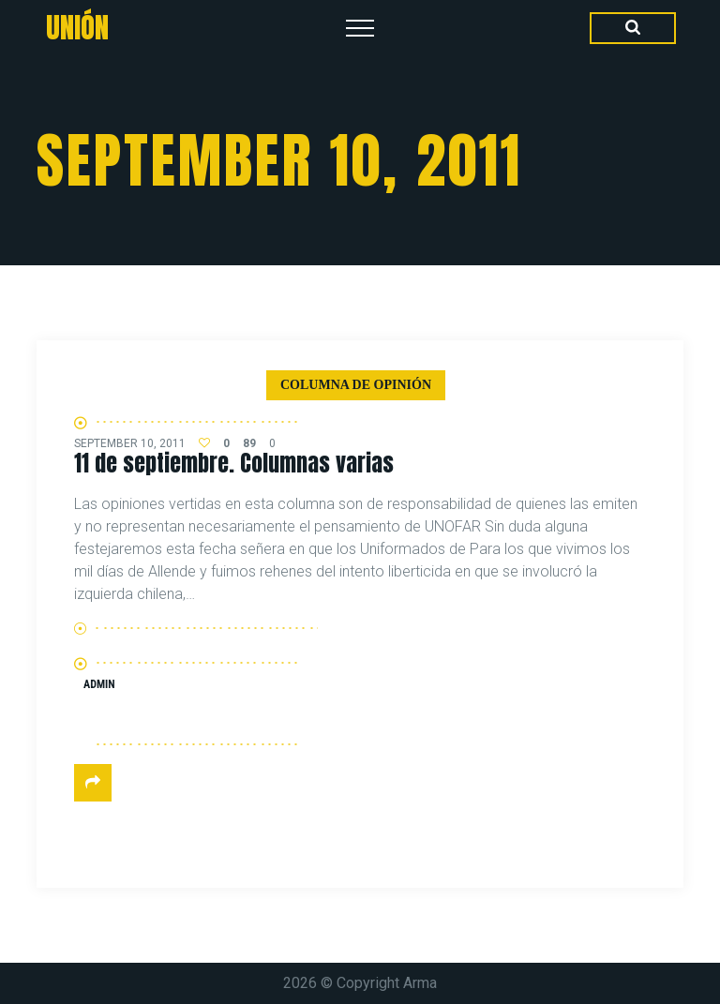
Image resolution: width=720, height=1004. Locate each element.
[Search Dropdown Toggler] (633, 28)
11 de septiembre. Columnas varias (234, 463)
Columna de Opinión (355, 385)
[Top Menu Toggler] (360, 28)
